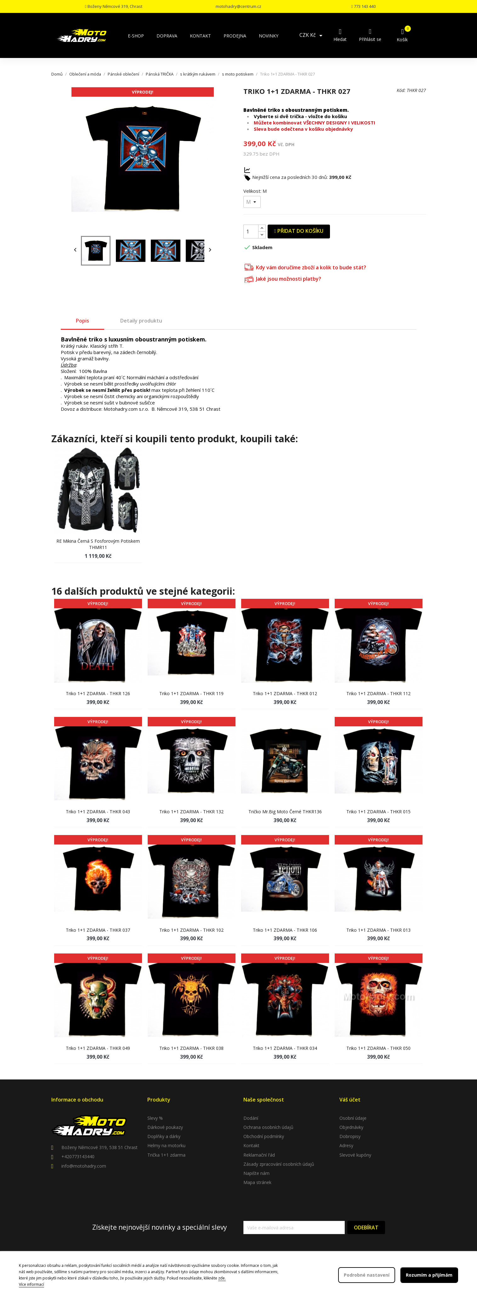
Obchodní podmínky (263, 1136)
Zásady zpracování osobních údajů (278, 1164)
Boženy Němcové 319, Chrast (113, 6)
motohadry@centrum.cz (238, 6)
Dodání (250, 1118)
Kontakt (251, 1145)
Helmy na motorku (166, 1145)
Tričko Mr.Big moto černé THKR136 (285, 812)
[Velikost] (252, 202)
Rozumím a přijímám (429, 1275)
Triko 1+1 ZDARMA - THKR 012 (285, 693)
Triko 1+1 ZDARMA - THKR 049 (98, 1048)
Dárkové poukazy (165, 1127)
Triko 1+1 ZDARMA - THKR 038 (191, 1048)
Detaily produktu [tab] (141, 320)
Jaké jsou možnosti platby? (283, 278)
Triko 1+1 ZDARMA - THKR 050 (378, 1048)
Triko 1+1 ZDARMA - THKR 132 (191, 812)
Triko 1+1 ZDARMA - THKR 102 (191, 930)
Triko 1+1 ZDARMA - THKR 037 (98, 930)
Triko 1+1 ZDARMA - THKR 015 (378, 812)
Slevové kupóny (355, 1155)
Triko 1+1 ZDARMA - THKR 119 (191, 693)
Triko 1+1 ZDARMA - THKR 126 (98, 693)
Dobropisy (350, 1136)
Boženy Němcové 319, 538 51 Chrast (99, 1147)
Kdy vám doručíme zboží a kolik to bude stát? (305, 267)
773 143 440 (363, 6)
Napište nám (256, 1173)
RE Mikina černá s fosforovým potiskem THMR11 (98, 544)
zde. (222, 1278)
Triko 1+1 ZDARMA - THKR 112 (378, 693)
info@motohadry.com (83, 1166)
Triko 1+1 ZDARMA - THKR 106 (285, 930)
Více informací (31, 1284)
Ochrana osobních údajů (268, 1127)
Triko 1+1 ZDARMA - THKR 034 (285, 1048)
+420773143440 (77, 1156)
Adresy (346, 1145)
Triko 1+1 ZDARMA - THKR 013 (378, 930)
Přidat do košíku (298, 230)
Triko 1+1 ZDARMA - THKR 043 (98, 812)
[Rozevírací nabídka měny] (312, 35)
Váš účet (350, 1099)
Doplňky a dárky (163, 1136)
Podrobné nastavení (366, 1275)
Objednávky (351, 1127)
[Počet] (250, 231)
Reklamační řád (259, 1155)
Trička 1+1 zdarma (166, 1155)
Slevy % (155, 1118)
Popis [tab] (82, 320)
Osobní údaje (352, 1118)
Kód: (401, 90)
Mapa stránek (257, 1182)
